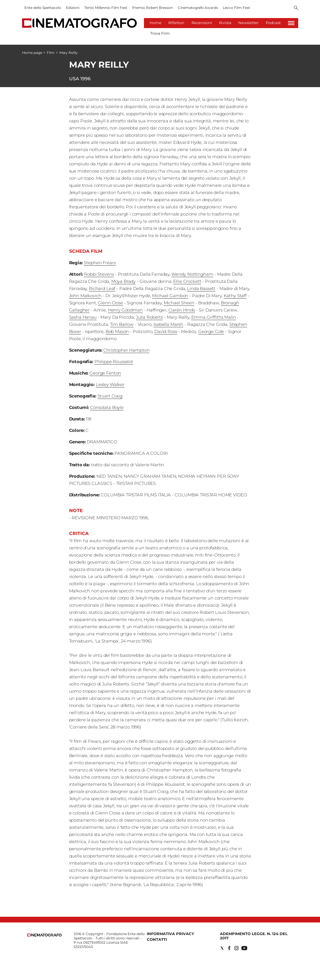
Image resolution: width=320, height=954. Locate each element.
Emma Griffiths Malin (213, 317)
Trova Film (160, 33)
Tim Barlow (122, 324)
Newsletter (248, 22)
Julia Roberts (149, 317)
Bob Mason (117, 331)
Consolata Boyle (107, 407)
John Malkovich (85, 295)
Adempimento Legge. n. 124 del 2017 (254, 935)
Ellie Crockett (187, 281)
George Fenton (105, 373)
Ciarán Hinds (181, 310)
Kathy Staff (235, 295)
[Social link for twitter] (222, 948)
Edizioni (72, 7)
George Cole (211, 331)
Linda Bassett (201, 288)
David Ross (165, 331)
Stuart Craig (109, 396)
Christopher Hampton (126, 350)
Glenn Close (110, 302)
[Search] (296, 8)
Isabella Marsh (168, 324)
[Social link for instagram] (236, 948)
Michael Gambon (170, 295)
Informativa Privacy (170, 933)
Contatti (157, 939)
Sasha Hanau (83, 317)
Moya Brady (123, 281)
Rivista (225, 22)
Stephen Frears (100, 262)
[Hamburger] (291, 23)
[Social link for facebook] (229, 948)
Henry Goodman (125, 310)
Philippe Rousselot (113, 361)
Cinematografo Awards (198, 7)
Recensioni (202, 22)
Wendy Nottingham (192, 274)
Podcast (273, 22)
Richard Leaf (102, 288)
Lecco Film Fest (236, 7)
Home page (32, 52)
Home (155, 22)
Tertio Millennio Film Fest (105, 7)
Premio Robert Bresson (152, 7)
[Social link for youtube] (244, 948)
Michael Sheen (179, 302)
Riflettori (176, 22)
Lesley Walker (110, 384)
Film (50, 52)
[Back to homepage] (44, 935)
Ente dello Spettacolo (42, 7)
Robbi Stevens (99, 274)
